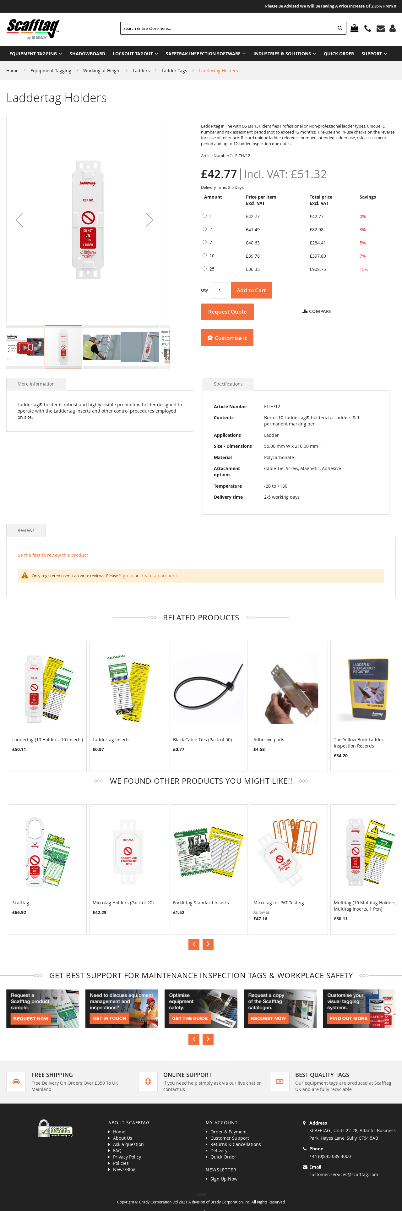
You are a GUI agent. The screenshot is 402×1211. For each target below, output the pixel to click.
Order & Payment (228, 1132)
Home (12, 71)
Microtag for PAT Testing (278, 903)
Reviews (26, 530)
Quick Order (223, 1157)
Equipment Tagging (50, 71)
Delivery (218, 1150)
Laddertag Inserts (111, 739)
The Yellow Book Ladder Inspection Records (358, 743)
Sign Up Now (223, 1179)
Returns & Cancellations (235, 1144)
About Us (122, 1138)
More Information (36, 384)
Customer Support (229, 1138)
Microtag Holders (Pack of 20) (123, 903)
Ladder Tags (174, 71)
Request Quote (227, 311)
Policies (121, 1163)
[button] (19, 219)
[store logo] (33, 29)
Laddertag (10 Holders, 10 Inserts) (47, 739)
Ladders (141, 71)
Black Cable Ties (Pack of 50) (202, 739)
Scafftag (20, 903)
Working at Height (102, 71)
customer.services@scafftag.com (343, 1174)
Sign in (126, 575)
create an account (158, 575)
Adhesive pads (268, 739)
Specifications (228, 384)
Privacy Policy (127, 1157)
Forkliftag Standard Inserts (201, 903)
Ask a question (128, 1144)
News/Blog (124, 1169)
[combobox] (233, 28)
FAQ (117, 1150)
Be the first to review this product (53, 555)
